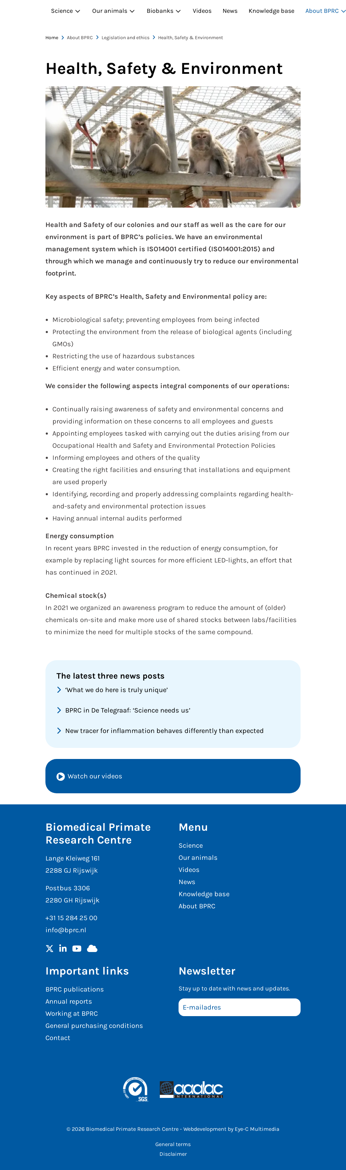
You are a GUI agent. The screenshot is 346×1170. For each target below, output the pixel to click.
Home (51, 38)
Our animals (114, 11)
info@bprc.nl (65, 930)
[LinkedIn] (63, 949)
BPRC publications (74, 989)
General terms (173, 1144)
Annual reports (68, 1001)
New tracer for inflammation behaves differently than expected (164, 731)
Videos (202, 11)
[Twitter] (49, 949)
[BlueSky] (92, 949)
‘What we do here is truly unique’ (116, 690)
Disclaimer (173, 1154)
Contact (57, 1038)
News (230, 11)
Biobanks (164, 11)
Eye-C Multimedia (257, 1129)
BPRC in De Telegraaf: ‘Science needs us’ (127, 710)
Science (66, 11)
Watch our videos (95, 776)
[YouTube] (76, 949)
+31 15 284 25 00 (71, 918)
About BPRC (197, 906)
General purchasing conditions (94, 1026)
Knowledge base (271, 11)
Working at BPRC (71, 1014)
